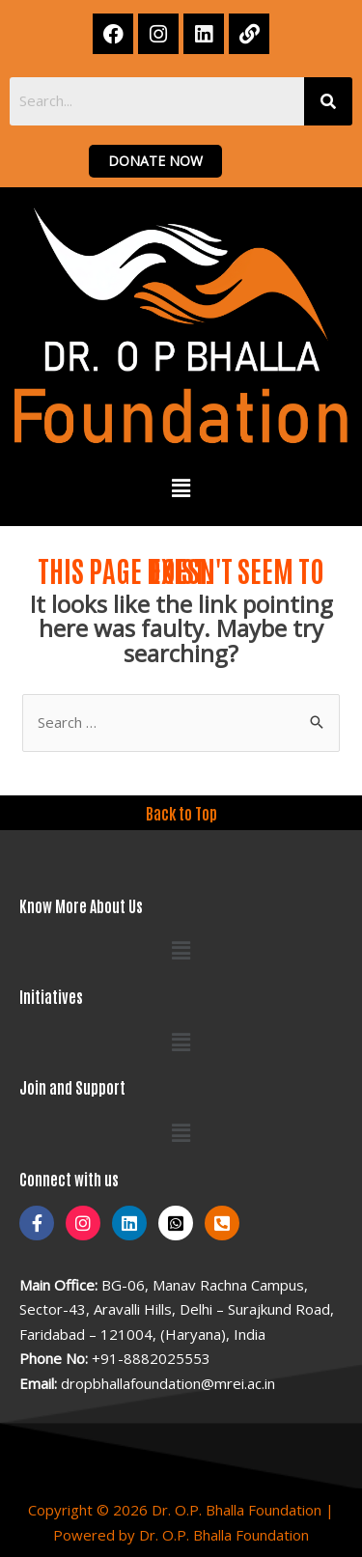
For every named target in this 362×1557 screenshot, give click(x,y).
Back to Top (181, 812)
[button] (181, 488)
